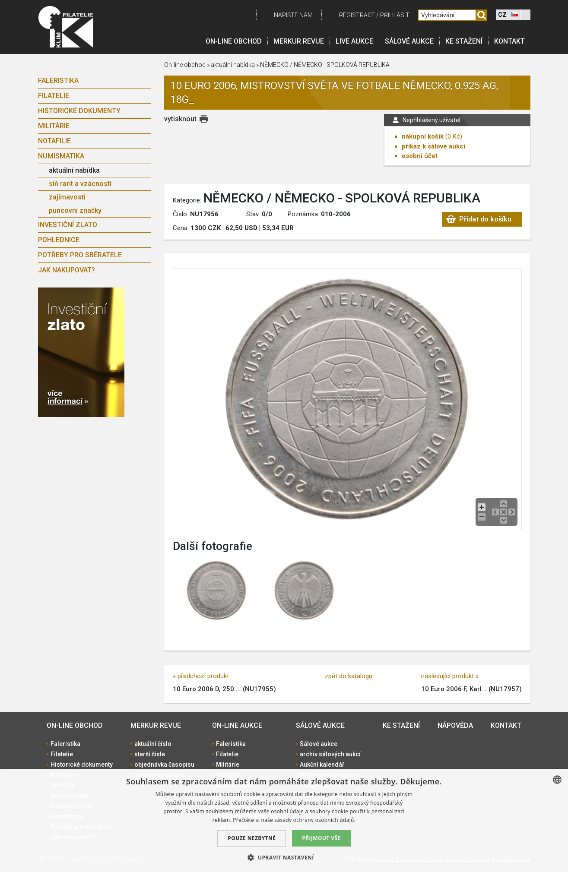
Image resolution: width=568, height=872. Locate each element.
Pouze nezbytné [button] (252, 838)
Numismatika (61, 156)
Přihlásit (394, 15)
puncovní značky (75, 210)
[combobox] (557, 779)
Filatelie (53, 96)
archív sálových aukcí (330, 754)
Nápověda (455, 725)
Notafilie (54, 141)
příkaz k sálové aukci (433, 146)
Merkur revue (298, 41)
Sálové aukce (409, 41)
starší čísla (149, 754)
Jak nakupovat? (66, 270)
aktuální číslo (152, 743)
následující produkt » (450, 676)
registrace (357, 15)
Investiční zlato (67, 225)
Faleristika (58, 80)
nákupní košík (423, 136)
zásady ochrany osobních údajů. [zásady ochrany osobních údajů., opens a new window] (315, 820)
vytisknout (180, 119)
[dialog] (284, 820)
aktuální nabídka (74, 170)
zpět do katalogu (348, 676)
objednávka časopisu (164, 764)
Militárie (54, 126)
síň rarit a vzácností (80, 184)
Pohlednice (58, 240)
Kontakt (509, 41)
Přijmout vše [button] (321, 838)
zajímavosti (67, 197)
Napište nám (293, 15)
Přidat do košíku (485, 219)
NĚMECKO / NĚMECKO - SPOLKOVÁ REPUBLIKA (325, 64)
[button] (284, 857)
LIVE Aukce (354, 41)
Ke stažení (463, 41)
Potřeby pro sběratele (80, 255)
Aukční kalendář (322, 764)
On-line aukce (237, 725)
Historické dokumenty (79, 111)
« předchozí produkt (201, 676)
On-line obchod (234, 41)
